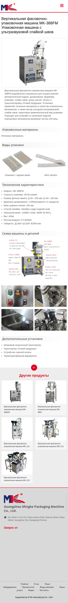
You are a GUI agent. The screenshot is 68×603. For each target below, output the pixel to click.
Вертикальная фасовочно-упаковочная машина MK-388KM (15, 409)
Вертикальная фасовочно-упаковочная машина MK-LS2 (51, 445)
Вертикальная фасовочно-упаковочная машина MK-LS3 (17, 478)
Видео (31, 590)
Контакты (44, 590)
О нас (36, 584)
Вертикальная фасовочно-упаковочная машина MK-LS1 (17, 445)
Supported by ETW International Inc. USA (34, 597)
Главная (24, 584)
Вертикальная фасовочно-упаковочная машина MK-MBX (49, 409)
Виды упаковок (47, 587)
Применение (28, 587)
